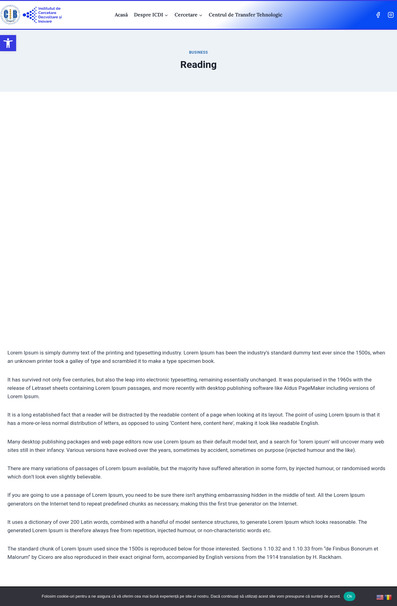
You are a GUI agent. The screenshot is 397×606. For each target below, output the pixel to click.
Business (198, 52)
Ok (349, 596)
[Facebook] (378, 15)
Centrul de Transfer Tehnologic (245, 14)
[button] (8, 43)
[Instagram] (391, 15)
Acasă (121, 14)
